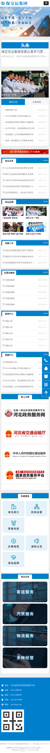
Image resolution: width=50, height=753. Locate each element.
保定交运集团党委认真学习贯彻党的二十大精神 (21, 250)
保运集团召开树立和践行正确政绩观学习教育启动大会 (21, 122)
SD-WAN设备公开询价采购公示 (18, 116)
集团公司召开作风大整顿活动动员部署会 (21, 257)
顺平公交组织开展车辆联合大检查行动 (21, 174)
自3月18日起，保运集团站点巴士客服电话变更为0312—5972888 (21, 128)
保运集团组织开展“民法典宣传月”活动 (21, 263)
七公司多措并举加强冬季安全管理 (19, 168)
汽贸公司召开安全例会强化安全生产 (20, 180)
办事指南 (37, 102)
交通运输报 (10, 280)
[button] (46, 3)
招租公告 (9, 321)
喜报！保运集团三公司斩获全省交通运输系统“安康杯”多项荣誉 (21, 141)
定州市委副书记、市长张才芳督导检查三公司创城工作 (21, 193)
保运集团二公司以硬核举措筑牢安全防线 (21, 134)
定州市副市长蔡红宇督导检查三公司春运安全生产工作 (21, 186)
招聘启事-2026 (11, 110)
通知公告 (13, 102)
